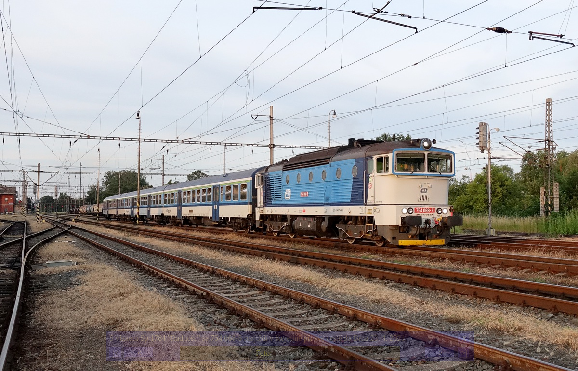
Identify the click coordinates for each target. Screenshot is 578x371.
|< (115, 353)
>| (464, 353)
